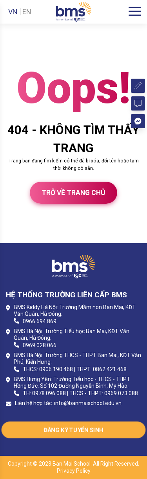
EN (26, 11)
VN (13, 11)
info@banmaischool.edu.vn (88, 403)
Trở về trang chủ (73, 193)
